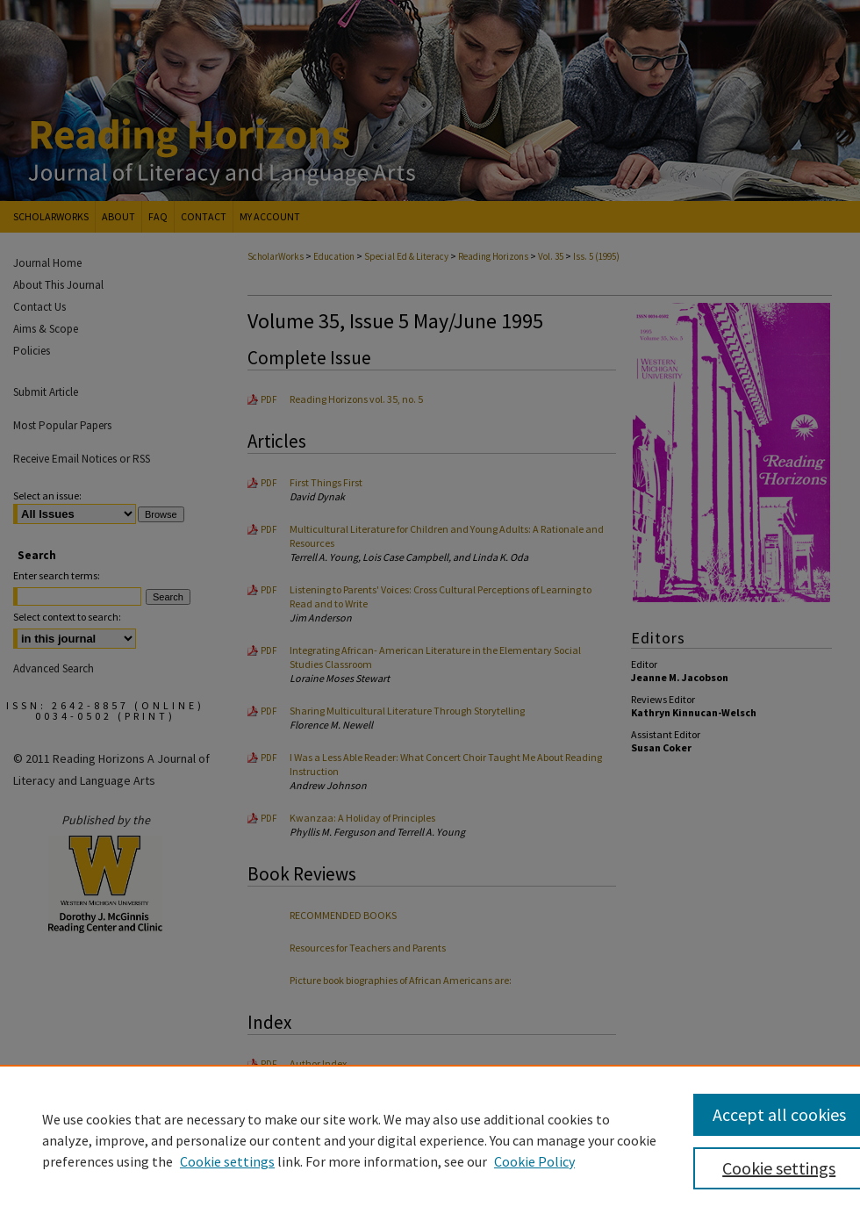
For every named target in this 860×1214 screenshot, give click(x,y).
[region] (430, 1139)
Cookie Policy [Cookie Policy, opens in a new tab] (534, 1161)
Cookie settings (227, 1161)
